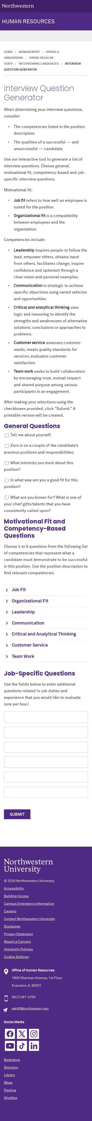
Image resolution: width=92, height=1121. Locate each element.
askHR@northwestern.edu (30, 1008)
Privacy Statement (18, 934)
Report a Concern (17, 941)
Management (29, 52)
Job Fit (19, 590)
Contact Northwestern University (29, 919)
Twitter (22, 1034)
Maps (8, 1082)
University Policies (18, 949)
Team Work (23, 656)
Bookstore (12, 1060)
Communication (28, 623)
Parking (10, 1090)
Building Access (16, 896)
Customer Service (30, 645)
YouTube (10, 1046)
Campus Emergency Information (29, 903)
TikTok (22, 1046)
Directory (11, 1067)
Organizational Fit (30, 601)
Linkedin (34, 1046)
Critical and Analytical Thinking (44, 634)
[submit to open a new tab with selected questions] (17, 814)
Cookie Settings (16, 957)
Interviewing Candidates (39, 64)
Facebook (10, 1034)
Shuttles (10, 1098)
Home (8, 52)
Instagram (34, 1034)
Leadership (23, 612)
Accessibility (14, 888)
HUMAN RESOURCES (28, 22)
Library (9, 1075)
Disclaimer (12, 926)
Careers (10, 911)
